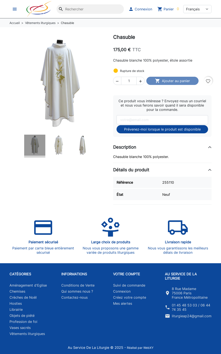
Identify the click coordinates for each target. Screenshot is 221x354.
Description (124, 147)
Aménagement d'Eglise (28, 285)
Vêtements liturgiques (27, 334)
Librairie (16, 309)
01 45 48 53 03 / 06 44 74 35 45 (191, 307)
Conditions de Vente (78, 285)
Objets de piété (22, 315)
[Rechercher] (90, 9)
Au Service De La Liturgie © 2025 (96, 347)
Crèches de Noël (23, 297)
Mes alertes (122, 303)
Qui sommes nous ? (77, 291)
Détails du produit (131, 169)
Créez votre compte (129, 297)
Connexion (122, 291)
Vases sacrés (20, 327)
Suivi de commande (129, 285)
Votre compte (126, 274)
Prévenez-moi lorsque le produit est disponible (162, 129)
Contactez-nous (74, 297)
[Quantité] (129, 81)
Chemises (17, 291)
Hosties (15, 303)
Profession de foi (23, 321)
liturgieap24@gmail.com (192, 316)
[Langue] (197, 9)
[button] (15, 9)
